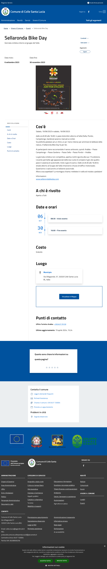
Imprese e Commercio (35, 493)
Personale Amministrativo (10, 500)
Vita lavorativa (33, 489)
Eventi (28, 28)
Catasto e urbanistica (35, 499)
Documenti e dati (7, 504)
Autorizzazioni (59, 500)
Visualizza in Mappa (69, 296)
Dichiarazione (59, 528)
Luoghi (82, 499)
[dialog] (53, 556)
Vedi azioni (85, 43)
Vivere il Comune (17, 28)
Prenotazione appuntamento (38, 517)
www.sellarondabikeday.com (47, 179)
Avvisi (82, 489)
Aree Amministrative (8, 485)
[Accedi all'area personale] (95, 2)
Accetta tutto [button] (45, 561)
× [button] (104, 546)
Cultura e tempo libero (35, 485)
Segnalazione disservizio (36, 521)
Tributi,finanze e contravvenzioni (65, 489)
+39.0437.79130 (60, 324)
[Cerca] (103, 11)
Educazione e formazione (63, 481)
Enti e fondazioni (7, 493)
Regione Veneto (6, 2)
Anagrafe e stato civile (35, 481)
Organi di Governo (7, 481)
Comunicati (84, 485)
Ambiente (57, 493)
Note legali (58, 525)
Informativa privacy (61, 521)
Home (6, 28)
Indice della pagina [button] (13, 123)
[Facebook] (85, 11)
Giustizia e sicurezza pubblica (64, 485)
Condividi (85, 38)
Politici (3, 496)
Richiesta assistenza (35, 528)
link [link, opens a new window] (74, 556)
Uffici (3, 489)
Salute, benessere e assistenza (65, 496)
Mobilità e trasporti (34, 506)
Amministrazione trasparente (64, 517)
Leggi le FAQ (32, 525)
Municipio (47, 272)
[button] (53, 565)
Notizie (82, 481)
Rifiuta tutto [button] (62, 561)
